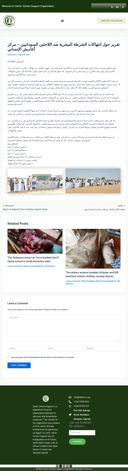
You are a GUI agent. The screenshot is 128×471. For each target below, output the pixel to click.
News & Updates (88, 281)
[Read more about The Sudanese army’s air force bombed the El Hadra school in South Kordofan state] (35, 241)
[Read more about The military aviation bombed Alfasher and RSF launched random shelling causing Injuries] (93, 248)
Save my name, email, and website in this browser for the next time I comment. (42, 357)
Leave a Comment (15, 266)
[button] (62, 21)
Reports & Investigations (34, 266)
